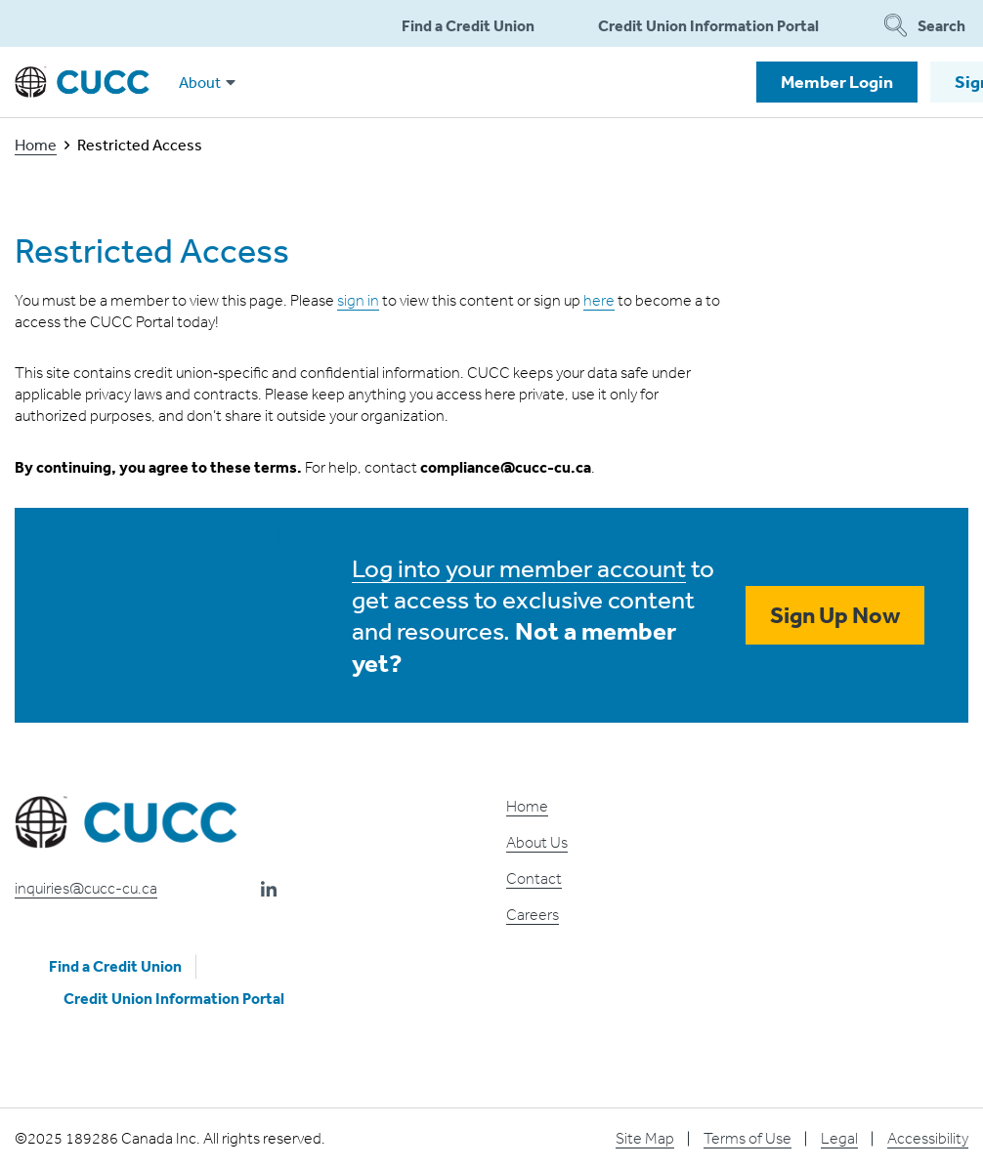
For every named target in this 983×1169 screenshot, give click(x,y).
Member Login (837, 81)
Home (36, 144)
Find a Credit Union (468, 25)
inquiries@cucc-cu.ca (86, 888)
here (599, 300)
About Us (537, 842)
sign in (358, 300)
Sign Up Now (835, 615)
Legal (839, 1138)
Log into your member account (519, 567)
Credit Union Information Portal (708, 25)
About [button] (207, 82)
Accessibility (927, 1138)
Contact (534, 878)
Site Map (645, 1138)
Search (924, 25)
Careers (532, 914)
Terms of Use (747, 1138)
